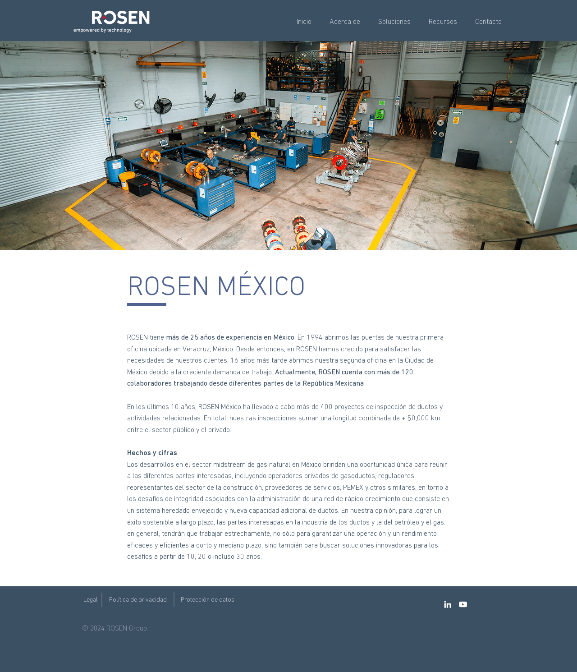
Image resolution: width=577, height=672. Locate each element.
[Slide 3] (280, 227)
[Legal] (90, 600)
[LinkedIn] (448, 604)
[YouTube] (463, 604)
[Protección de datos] (208, 600)
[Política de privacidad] (137, 600)
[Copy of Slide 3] (288, 227)
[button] (345, 22)
